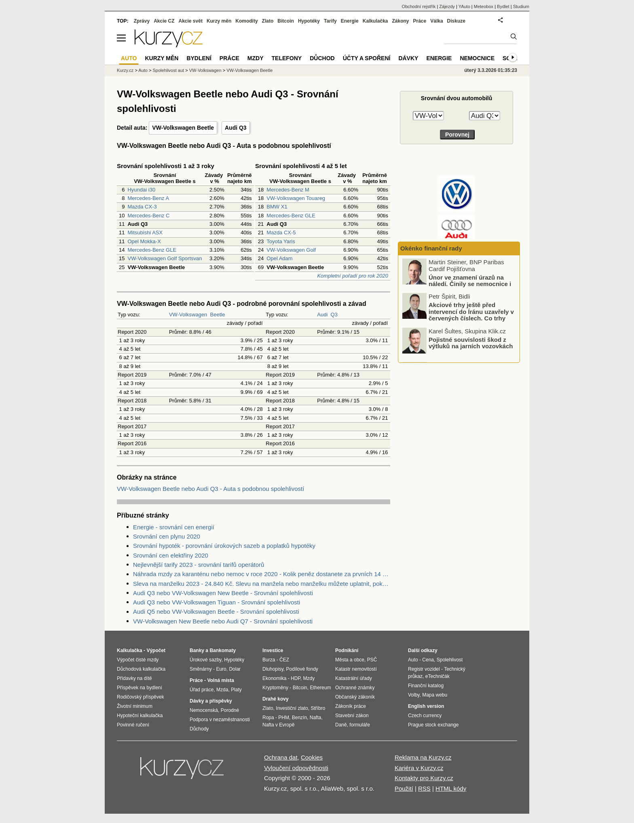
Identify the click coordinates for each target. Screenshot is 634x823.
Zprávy (142, 21)
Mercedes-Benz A (148, 198)
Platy (236, 689)
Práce (420, 21)
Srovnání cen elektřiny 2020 (170, 555)
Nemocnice (477, 58)
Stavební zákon (352, 715)
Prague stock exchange (433, 725)
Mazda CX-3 (141, 207)
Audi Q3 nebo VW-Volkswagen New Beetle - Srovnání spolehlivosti (223, 592)
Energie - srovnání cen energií (173, 527)
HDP (295, 678)
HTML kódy (450, 788)
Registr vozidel (424, 669)
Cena (428, 660)
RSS (424, 788)
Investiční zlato (292, 708)
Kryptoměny (275, 687)
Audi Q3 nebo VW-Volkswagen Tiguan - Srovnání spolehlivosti (216, 602)
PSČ (372, 660)
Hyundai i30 (141, 190)
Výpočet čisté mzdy (137, 660)
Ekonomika (274, 678)
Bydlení (198, 58)
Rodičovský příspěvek (140, 697)
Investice (272, 650)
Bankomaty (222, 650)
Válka (436, 21)
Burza (268, 660)
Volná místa (220, 680)
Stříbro (318, 708)
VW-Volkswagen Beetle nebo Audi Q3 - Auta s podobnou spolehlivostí (210, 488)
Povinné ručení (133, 725)
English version (426, 706)
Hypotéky (309, 21)
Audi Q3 (236, 127)
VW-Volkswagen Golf (291, 250)
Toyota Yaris (280, 241)
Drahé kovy (275, 699)
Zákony (400, 21)
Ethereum (320, 687)
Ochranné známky (354, 687)
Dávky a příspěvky (211, 701)
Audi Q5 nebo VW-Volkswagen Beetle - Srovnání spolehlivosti (216, 611)
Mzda (222, 689)
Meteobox (483, 6)
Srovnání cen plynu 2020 (166, 536)
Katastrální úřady (353, 678)
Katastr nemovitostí (356, 669)
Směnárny (201, 669)
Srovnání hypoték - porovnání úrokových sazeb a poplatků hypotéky (224, 545)
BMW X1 (276, 207)
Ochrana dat (281, 757)
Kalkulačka (375, 21)
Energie (350, 21)
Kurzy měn (219, 21)
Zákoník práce (350, 706)
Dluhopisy (272, 669)
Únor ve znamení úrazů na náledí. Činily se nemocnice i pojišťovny (470, 284)
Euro (221, 669)
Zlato (268, 21)
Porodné (230, 710)
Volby (413, 695)
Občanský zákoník (355, 697)
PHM (283, 717)
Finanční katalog (426, 685)
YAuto (464, 6)
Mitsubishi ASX (145, 232)
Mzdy (255, 58)
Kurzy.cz (125, 70)
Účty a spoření (367, 58)
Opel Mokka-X (144, 241)
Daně (341, 725)
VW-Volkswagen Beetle (183, 127)
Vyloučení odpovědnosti (296, 767)
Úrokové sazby (205, 660)
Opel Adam (279, 258)
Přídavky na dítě (134, 678)
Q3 (334, 315)
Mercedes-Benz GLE (151, 250)
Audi (322, 315)
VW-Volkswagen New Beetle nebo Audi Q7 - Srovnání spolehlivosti (223, 621)
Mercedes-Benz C (148, 216)
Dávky (408, 58)
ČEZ (284, 660)
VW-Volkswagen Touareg (295, 198)
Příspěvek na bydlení (139, 687)
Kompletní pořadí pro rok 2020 (352, 276)
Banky (197, 650)
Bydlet (503, 6)
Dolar (235, 669)
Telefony (287, 58)
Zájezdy (447, 6)
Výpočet (155, 650)
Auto (143, 70)
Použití (404, 788)
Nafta (315, 717)
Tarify (330, 21)
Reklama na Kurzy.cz (423, 757)
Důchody (199, 729)
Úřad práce (201, 689)
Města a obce (349, 660)
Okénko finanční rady (431, 248)
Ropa (268, 717)
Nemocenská (204, 710)
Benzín (299, 717)
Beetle (217, 315)
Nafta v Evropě (278, 725)
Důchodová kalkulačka (141, 669)
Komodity (246, 21)
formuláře (359, 725)
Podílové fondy (302, 669)
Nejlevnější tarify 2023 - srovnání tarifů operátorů (198, 564)
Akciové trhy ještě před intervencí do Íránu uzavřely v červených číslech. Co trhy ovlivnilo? (471, 315)
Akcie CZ (164, 21)
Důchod (322, 58)
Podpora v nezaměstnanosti (220, 719)
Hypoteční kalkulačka (140, 715)
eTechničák (437, 676)
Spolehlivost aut (168, 70)
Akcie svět (191, 21)
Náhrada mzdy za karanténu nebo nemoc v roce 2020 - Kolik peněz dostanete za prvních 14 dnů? (261, 573)
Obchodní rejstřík (419, 6)
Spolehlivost (450, 660)
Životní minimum (134, 706)
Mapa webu (434, 695)
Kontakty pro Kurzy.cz (424, 778)
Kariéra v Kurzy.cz (419, 767)
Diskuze (456, 21)
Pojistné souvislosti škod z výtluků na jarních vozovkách (471, 343)
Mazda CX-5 (281, 232)
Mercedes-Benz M (287, 190)
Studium (521, 6)
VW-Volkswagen (188, 315)
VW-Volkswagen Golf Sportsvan (164, 258)
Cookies (312, 757)
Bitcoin (285, 21)
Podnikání (346, 650)
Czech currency (425, 715)
